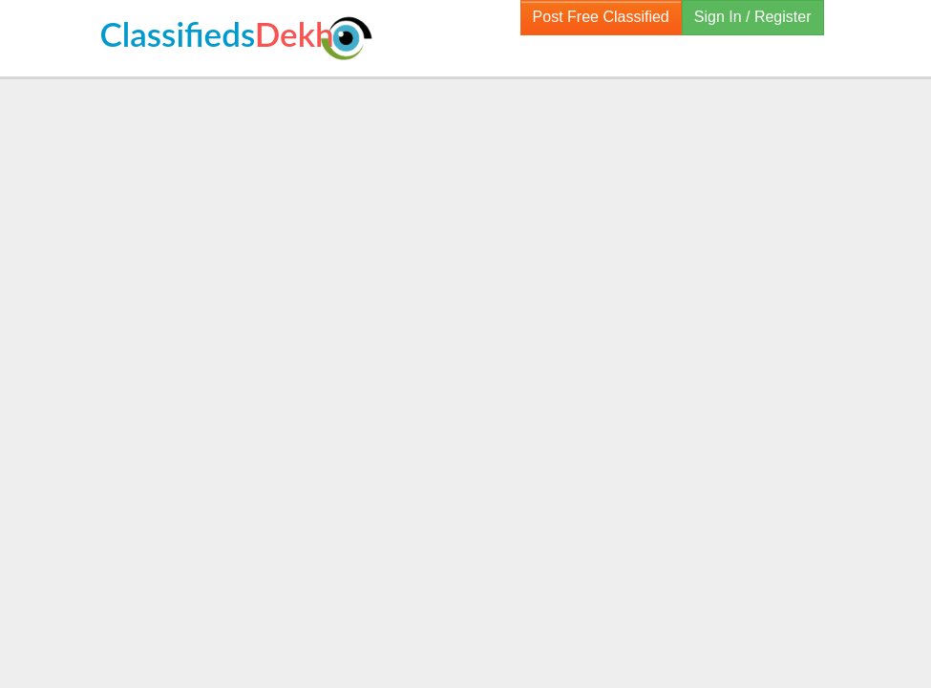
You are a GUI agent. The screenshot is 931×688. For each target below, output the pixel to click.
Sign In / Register (753, 17)
